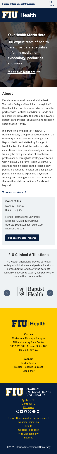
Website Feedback (28, 429)
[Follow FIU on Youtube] (34, 411)
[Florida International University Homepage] (18, 4)
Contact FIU (28, 403)
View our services (12, 192)
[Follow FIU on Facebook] (26, 411)
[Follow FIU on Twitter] (30, 411)
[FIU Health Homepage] (19, 14)
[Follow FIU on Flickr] (39, 411)
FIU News (33, 407)
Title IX (28, 425)
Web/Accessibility (28, 433)
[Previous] (7, 292)
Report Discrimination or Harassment (28, 418)
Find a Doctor (28, 363)
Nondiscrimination (28, 422)
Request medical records (22, 237)
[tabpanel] (31, 291)
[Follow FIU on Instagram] (18, 411)
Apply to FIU (28, 400)
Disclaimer (29, 370)
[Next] (50, 292)
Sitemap (28, 437)
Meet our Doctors (22, 72)
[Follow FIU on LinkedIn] (22, 411)
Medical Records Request (28, 366)
